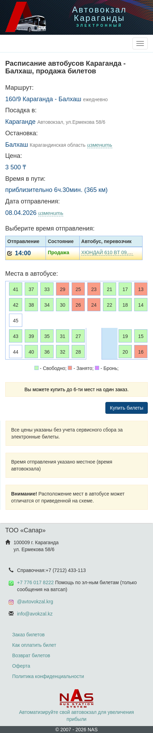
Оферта (21, 666)
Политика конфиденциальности (48, 676)
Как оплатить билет (34, 645)
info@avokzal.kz (35, 614)
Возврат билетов (31, 655)
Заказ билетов (28, 634)
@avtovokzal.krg (35, 601)
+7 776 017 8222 (35, 582)
